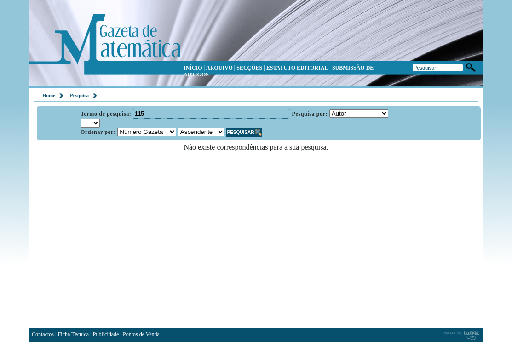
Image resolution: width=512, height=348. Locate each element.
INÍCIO (193, 67)
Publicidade (106, 334)
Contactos (43, 334)
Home (48, 95)
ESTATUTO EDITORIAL (297, 67)
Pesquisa (79, 95)
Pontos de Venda (141, 334)
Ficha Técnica (73, 334)
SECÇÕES (249, 67)
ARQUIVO (219, 67)
